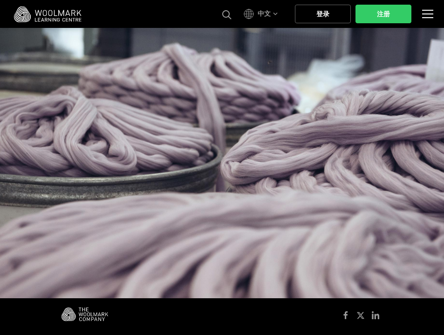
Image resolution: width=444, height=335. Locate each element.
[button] (262, 14)
